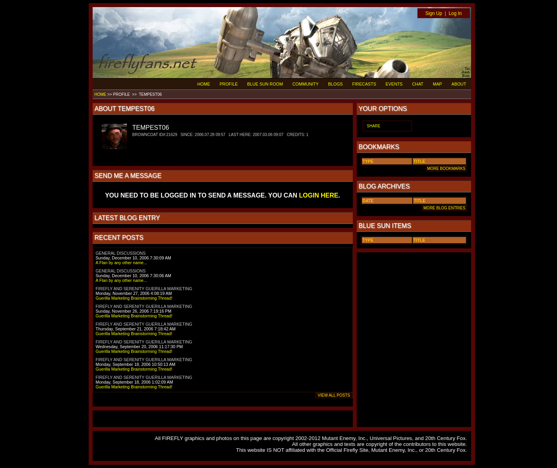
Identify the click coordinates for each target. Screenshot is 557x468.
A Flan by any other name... (121, 262)
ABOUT (458, 84)
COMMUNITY (305, 84)
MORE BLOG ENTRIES (444, 208)
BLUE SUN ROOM (265, 84)
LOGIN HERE (319, 195)
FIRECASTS (364, 84)
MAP (437, 84)
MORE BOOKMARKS (446, 168)
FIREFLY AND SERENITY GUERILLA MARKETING (144, 288)
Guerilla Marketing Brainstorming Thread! (134, 298)
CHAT (417, 84)
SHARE (373, 126)
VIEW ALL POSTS (334, 395)
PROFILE (229, 84)
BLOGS (335, 84)
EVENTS (394, 84)
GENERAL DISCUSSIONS (121, 253)
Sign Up (433, 13)
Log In (455, 13)
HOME (203, 84)
